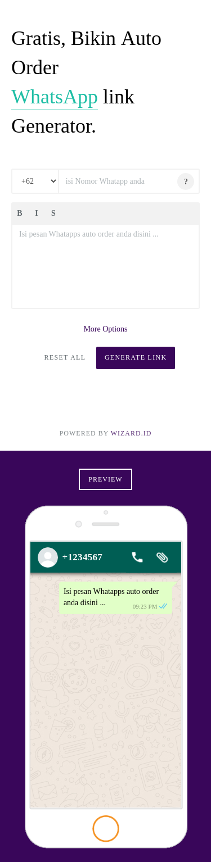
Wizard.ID (131, 433)
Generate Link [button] (136, 357)
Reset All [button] (65, 357)
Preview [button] (105, 479)
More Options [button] (105, 329)
